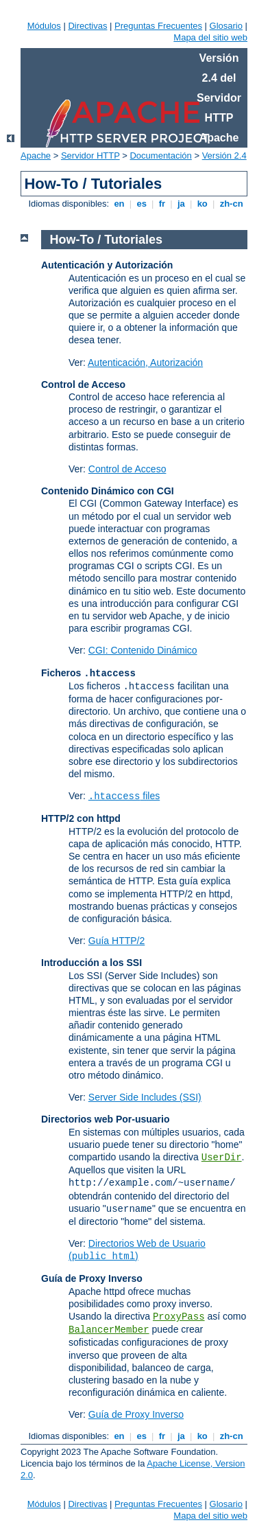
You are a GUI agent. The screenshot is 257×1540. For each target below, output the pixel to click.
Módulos (44, 26)
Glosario (226, 26)
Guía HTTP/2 (116, 940)
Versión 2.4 (224, 155)
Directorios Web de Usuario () (137, 1249)
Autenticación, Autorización (145, 362)
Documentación (160, 155)
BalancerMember (109, 1329)
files (124, 795)
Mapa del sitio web (210, 37)
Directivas (87, 26)
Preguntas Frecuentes (158, 26)
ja (181, 203)
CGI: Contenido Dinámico (142, 650)
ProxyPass (179, 1316)
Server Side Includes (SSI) (144, 1097)
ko (202, 203)
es (141, 203)
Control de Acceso (127, 468)
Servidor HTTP (90, 155)
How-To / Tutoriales (106, 239)
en (119, 203)
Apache (36, 155)
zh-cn (231, 203)
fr (162, 203)
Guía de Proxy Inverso (136, 1414)
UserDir (221, 1157)
